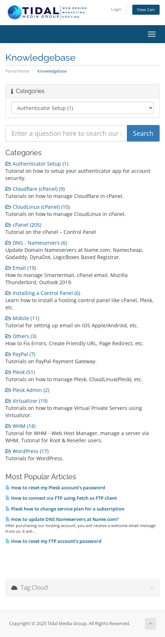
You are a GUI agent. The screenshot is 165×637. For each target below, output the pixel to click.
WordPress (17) (27, 451)
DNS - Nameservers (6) (36, 242)
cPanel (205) (23, 224)
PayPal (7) (20, 354)
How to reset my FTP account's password (53, 541)
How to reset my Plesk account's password (55, 487)
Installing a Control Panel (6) (42, 293)
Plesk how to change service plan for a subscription (64, 509)
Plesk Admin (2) (27, 390)
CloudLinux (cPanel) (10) (37, 206)
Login (116, 9)
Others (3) (20, 336)
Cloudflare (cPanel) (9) (35, 188)
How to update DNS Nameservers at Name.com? (62, 519)
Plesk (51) (20, 372)
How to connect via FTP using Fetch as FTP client (61, 498)
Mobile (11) (22, 318)
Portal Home (17, 71)
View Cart (146, 9)
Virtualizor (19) (26, 400)
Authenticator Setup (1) (36, 163)
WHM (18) (20, 426)
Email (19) (20, 267)
